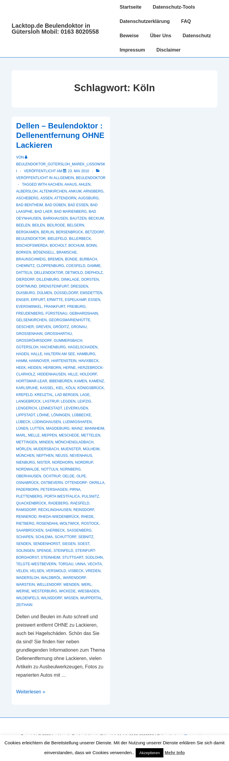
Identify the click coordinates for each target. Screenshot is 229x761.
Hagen (22, 354)
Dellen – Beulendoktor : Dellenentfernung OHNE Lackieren (60, 135)
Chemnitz (25, 266)
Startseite (130, 7)
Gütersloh (27, 347)
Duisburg (25, 293)
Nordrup (84, 462)
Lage (85, 395)
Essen (94, 300)
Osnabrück (27, 483)
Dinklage (70, 279)
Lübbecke (81, 415)
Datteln (24, 273)
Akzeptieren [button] (149, 753)
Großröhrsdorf (34, 340)
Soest (83, 544)
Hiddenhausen (51, 374)
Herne (69, 368)
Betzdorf (94, 232)
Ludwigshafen (77, 422)
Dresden (79, 286)
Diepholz (94, 273)
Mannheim (94, 428)
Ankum (75, 191)
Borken (23, 252)
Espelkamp (75, 300)
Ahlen (84, 184)
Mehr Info (175, 752)
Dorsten (90, 279)
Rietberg (25, 523)
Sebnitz (86, 537)
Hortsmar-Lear (31, 381)
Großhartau (58, 334)
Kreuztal (44, 395)
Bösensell (43, 252)
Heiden (34, 368)
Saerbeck (55, 530)
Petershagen (54, 489)
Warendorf (74, 578)
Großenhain (29, 334)
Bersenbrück (69, 232)
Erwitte (55, 300)
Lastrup (51, 401)
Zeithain (24, 605)
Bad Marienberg (70, 211)
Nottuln (49, 469)
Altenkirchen (53, 191)
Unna (80, 564)
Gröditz (61, 327)
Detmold (74, 273)
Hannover (39, 361)
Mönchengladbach (74, 442)
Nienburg (25, 462)
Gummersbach (68, 340)
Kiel (60, 388)
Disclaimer (169, 49)
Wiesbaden (88, 591)
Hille (73, 374)
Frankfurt (54, 307)
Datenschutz (196, 35)
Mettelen (90, 435)
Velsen (37, 571)
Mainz (77, 428)
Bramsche (66, 252)
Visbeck (75, 571)
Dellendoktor (48, 273)
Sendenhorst (46, 544)
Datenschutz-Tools (174, 7)
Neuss (61, 456)
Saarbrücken (29, 530)
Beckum (96, 218)
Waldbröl (51, 578)
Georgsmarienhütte (69, 320)
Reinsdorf (83, 510)
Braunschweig (31, 259)
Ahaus (70, 184)
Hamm (21, 361)
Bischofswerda (32, 245)
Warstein (25, 585)
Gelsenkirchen (31, 320)
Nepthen (44, 456)
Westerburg (44, 591)
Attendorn (65, 198)
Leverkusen (76, 408)
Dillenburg (47, 279)
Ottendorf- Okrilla (84, 483)
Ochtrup (52, 476)
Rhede (87, 517)
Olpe (81, 476)
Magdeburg (58, 428)
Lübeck (23, 422)
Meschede (69, 435)
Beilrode (56, 225)
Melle (34, 435)
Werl (86, 585)
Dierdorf (25, 279)
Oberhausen (28, 476)
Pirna (75, 489)
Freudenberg (30, 313)
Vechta (95, 564)
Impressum (132, 49)
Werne (23, 591)
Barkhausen (55, 218)
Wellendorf (49, 585)
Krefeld (24, 395)
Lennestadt (50, 408)
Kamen (80, 381)
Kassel (47, 388)
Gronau (79, 327)
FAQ (186, 21)
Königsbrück (90, 388)
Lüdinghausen (47, 422)
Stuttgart (72, 557)
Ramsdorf (26, 510)
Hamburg (86, 354)
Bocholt (58, 245)
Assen (46, 198)
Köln (70, 388)
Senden (23, 544)
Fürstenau (56, 313)
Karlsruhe (27, 388)
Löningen (60, 415)
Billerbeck (80, 239)
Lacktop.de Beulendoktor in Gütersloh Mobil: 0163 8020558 (55, 28)
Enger (22, 300)
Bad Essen (78, 205)
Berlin (47, 232)
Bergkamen (27, 232)
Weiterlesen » (30, 691)
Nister (43, 462)
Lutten (37, 428)
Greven (43, 327)
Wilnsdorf (51, 598)
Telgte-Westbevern (36, 564)
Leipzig (84, 401)
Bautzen (78, 218)
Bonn (91, 245)
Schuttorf (65, 537)
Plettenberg (29, 496)
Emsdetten (91, 293)
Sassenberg (79, 530)
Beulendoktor (91, 178)
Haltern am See (59, 354)
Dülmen (44, 293)
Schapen (24, 537)
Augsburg (88, 198)
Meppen (49, 435)
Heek (21, 368)
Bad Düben (55, 205)
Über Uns (160, 35)
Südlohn (94, 557)
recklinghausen (54, 510)
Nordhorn (62, 462)
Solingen (25, 551)
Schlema (44, 537)
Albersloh (27, 191)
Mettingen (26, 442)
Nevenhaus (81, 456)
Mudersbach (46, 449)
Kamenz (96, 381)
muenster (71, 449)
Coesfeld (75, 266)
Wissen (71, 598)
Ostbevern (52, 483)
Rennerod (26, 517)
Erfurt (38, 300)
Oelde (68, 476)
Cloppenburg (50, 266)
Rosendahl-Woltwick (57, 523)
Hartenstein (63, 361)
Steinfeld (63, 551)
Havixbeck (88, 361)
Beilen (38, 225)
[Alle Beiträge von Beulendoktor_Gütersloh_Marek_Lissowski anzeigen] (60, 164)
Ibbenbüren (60, 381)
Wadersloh (27, 578)
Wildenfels (27, 598)
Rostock (90, 523)
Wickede (67, 591)
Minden (46, 442)
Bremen (55, 259)
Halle (36, 354)
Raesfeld (79, 503)
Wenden (71, 585)
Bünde (71, 259)
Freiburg (76, 307)
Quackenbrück (31, 503)
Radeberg (58, 503)
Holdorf (88, 374)
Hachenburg (53, 347)
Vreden (93, 571)
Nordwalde (27, 469)
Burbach (88, 259)
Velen (22, 571)
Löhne (43, 415)
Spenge (44, 551)
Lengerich (26, 408)
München (25, 456)
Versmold (56, 571)
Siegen (68, 544)
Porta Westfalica (62, 496)
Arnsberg (93, 191)
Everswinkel (29, 307)
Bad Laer (43, 211)
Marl (21, 435)
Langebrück (28, 401)
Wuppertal (91, 598)
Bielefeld (57, 239)
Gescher (25, 327)
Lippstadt (25, 415)
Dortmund (26, 286)
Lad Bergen (66, 395)
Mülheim (91, 449)
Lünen (22, 428)
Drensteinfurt (54, 286)
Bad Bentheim (29, 205)
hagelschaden (82, 347)
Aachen (55, 184)
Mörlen (23, 449)
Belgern (75, 225)
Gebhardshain (83, 313)
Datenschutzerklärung (145, 21)
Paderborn (27, 489)
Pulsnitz (90, 496)
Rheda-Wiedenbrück (58, 517)
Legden (68, 401)
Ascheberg (27, 198)
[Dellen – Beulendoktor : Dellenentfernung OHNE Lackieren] (78, 171)
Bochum (76, 245)
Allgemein (63, 178)
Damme (94, 266)
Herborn (52, 368)
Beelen (23, 225)
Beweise (129, 35)
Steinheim (50, 557)
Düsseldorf (66, 293)
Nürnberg (70, 469)
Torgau (65, 564)
